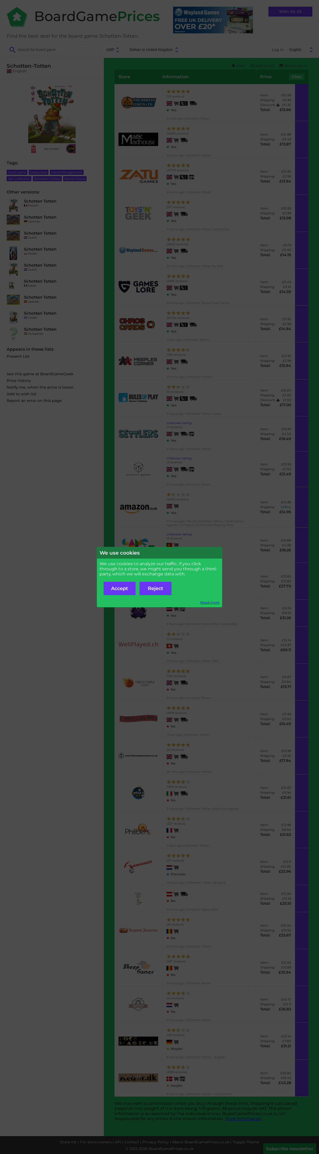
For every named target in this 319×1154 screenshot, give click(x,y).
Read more (209, 602)
